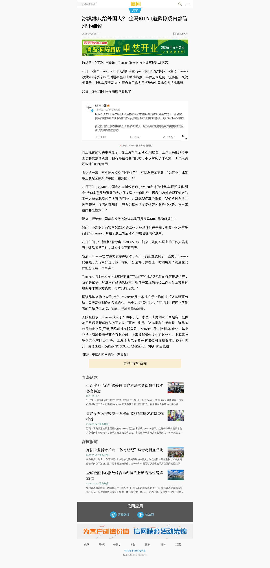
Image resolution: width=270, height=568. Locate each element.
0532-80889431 (140, 555)
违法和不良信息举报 (135, 550)
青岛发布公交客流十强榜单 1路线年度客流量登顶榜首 (125, 416)
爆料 (147, 544)
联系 (178, 544)
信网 (86, 544)
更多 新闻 (135, 363)
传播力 (117, 544)
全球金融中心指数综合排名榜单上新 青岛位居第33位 (124, 475)
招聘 (163, 544)
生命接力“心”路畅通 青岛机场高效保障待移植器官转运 (124, 388)
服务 (132, 544)
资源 (102, 544)
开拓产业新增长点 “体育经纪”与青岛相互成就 (124, 449)
